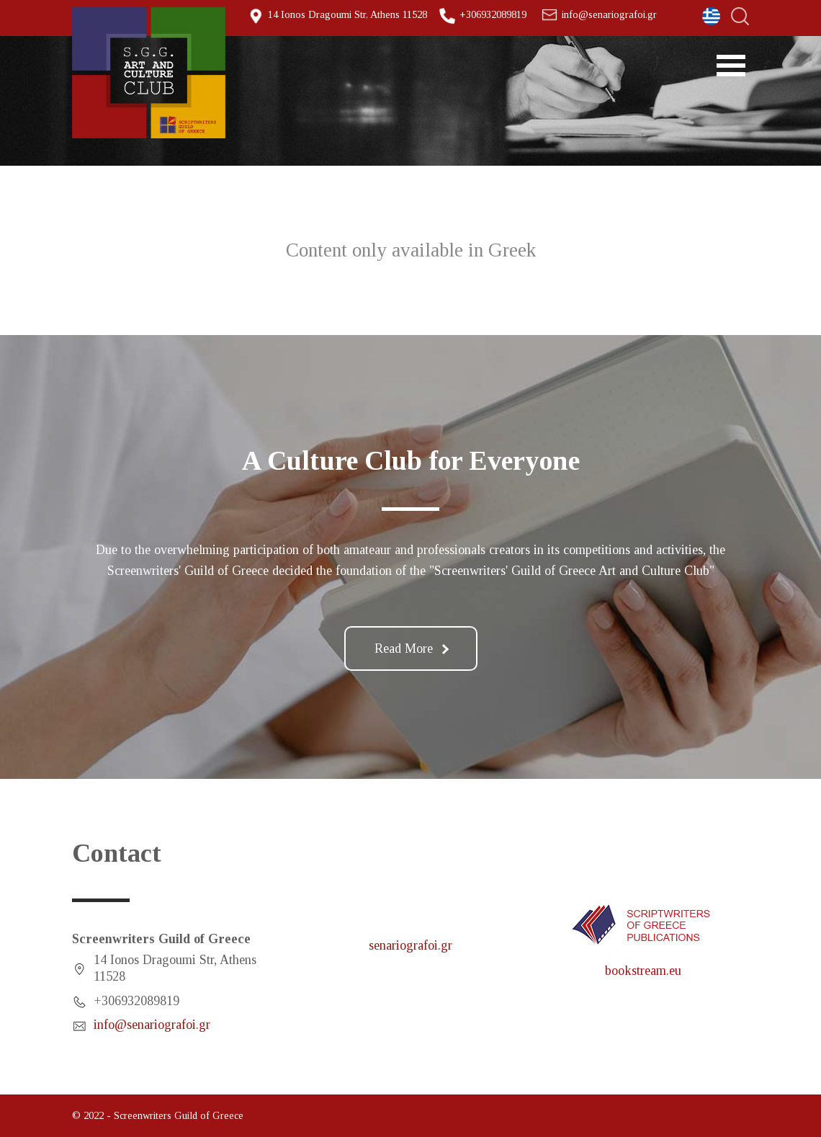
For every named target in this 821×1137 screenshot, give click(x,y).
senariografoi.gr (410, 945)
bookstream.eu (643, 970)
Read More (411, 648)
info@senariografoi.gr (609, 14)
